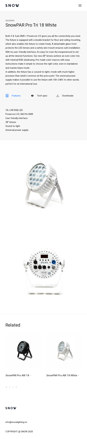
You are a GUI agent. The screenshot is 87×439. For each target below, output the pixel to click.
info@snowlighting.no (16, 422)
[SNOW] (12, 5)
